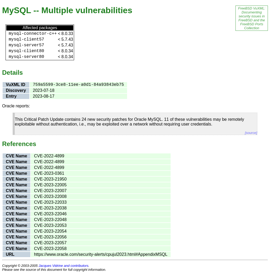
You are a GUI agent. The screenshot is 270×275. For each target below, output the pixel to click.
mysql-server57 (26, 45)
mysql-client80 (26, 51)
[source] (251, 133)
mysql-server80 (26, 56)
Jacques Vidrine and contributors (63, 266)
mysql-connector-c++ (33, 33)
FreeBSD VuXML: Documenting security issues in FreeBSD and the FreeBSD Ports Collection (251, 18)
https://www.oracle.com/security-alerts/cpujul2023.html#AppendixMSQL (100, 254)
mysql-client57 (26, 39)
